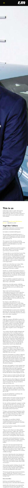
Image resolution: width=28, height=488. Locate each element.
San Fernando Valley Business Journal (12, 222)
